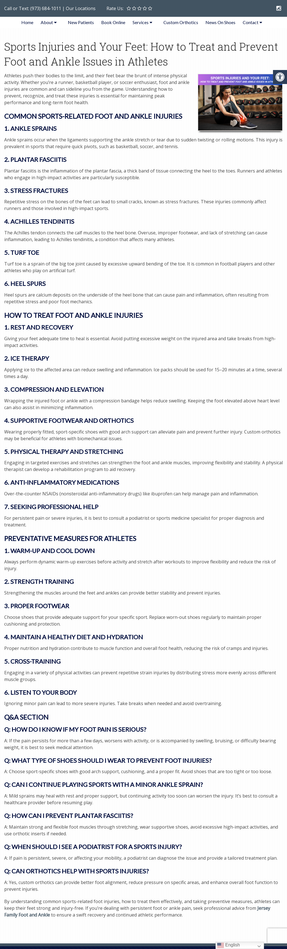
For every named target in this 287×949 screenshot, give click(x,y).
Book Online (113, 22)
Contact (250, 22)
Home (27, 22)
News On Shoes (220, 22)
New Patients (81, 22)
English (228, 945)
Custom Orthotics (180, 22)
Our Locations (81, 8)
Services (141, 22)
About (47, 22)
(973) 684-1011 (45, 8)
